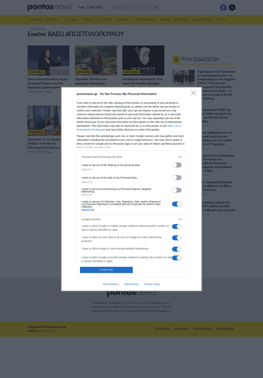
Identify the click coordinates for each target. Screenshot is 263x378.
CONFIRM (106, 269)
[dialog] (131, 189)
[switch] (177, 165)
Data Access (131, 284)
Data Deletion (111, 284)
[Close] (194, 94)
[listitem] (131, 157)
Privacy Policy (152, 284)
